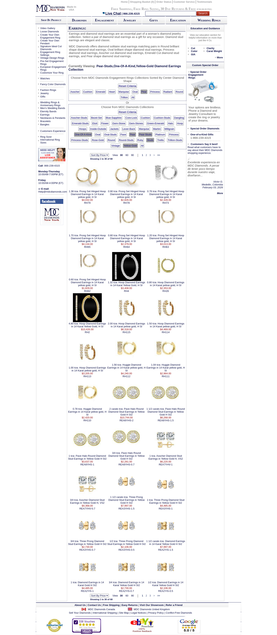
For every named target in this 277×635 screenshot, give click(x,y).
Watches (45, 78)
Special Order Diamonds (204, 128)
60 (126, 155)
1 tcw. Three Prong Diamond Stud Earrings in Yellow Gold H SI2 (165, 501)
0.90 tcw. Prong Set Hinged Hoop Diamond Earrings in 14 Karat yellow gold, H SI (126, 194)
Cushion (87, 91)
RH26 (166, 291)
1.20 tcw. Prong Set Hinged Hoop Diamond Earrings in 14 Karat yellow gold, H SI (165, 238)
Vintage (115, 145)
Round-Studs (126, 140)
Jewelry (129, 20)
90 (132, 155)
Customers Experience (53, 131)
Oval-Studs (110, 134)
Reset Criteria (127, 86)
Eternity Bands (48, 111)
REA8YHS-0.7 (126, 464)
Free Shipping (121, 9)
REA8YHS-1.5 (166, 420)
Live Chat (111, 13)
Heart (112, 91)
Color (194, 51)
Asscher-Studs (79, 117)
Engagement (104, 20)
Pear (144, 91)
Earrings (44, 114)
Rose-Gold (98, 140)
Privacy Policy (156, 612)
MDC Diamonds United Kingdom (152, 609)
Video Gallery (47, 28)
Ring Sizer (46, 136)
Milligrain (169, 128)
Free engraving (200, 9)
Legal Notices (138, 612)
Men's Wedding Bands (52, 108)
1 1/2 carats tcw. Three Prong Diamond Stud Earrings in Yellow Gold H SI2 (126, 500)
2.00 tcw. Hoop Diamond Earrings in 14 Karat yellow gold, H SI (126, 325)
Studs (150, 140)
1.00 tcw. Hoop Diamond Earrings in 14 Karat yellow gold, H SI (87, 369)
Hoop (180, 123)
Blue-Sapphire (114, 117)
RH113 (87, 376)
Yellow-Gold (130, 145)
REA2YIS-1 (87, 591)
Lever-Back (129, 128)
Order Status (163, 1)
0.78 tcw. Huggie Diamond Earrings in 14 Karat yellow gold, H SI (87, 411)
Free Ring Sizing (146, 9)
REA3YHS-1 (166, 508)
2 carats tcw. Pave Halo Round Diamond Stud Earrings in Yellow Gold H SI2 (126, 411)
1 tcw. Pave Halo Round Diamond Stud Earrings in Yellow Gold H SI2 (87, 457)
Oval (135, 91)
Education (178, 20)
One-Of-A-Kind (83, 134)
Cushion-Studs (162, 117)
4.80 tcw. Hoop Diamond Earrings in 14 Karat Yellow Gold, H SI (87, 325)
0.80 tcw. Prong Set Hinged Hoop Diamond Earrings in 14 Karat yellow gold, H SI (126, 238)
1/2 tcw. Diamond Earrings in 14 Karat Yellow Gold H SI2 (165, 584)
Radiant (168, 91)
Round (179, 91)
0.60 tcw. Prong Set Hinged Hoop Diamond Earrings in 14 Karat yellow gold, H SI (87, 282)
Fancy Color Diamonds (53, 84)
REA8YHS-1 (87, 464)
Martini (157, 128)
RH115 (126, 332)
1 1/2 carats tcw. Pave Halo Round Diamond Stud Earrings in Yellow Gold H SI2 (165, 411)
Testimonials (204, 1)
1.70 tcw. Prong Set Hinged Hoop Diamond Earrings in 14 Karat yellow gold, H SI (87, 238)
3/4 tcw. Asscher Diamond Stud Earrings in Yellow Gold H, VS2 (87, 501)
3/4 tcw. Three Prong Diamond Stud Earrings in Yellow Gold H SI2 (87, 542)
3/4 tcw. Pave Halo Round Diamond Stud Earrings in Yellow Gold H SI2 (126, 456)
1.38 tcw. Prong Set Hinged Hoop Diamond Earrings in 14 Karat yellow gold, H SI (87, 194)
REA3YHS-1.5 (126, 508)
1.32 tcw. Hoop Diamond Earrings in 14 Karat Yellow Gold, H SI (126, 284)
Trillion (124, 97)
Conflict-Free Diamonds (179, 612)
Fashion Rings (48, 90)
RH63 (166, 246)
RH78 (126, 202)
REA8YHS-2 (126, 420)
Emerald (100, 91)
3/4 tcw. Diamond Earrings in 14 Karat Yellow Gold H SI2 (126, 584)
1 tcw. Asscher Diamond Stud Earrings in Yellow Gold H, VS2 (166, 457)
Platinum (160, 134)
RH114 (165, 332)
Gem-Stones (136, 123)
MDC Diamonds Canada (101, 609)
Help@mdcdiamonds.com (52, 191)
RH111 (165, 376)
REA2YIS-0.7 (126, 591)
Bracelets (45, 121)
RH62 (87, 291)
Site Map (124, 612)
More (220, 57)
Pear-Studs (145, 134)
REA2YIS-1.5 (165, 549)
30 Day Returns (172, 9)
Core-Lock (131, 117)
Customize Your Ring (51, 72)
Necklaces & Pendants (52, 117)
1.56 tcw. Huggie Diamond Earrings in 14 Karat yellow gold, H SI (126, 367)
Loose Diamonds (49, 31)
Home (124, 1)
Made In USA (71, 8)
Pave (123, 134)
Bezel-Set (96, 117)
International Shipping (105, 612)
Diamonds (79, 20)
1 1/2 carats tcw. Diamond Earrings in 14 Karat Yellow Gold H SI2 (165, 542)
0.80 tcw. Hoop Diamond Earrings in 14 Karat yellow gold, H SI (165, 284)
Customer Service (184, 1)
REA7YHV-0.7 (87, 508)
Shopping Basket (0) (142, 1)
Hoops (82, 128)
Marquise (124, 91)
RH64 (126, 246)
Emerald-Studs (80, 123)
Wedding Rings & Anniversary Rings (50, 104)
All (133, 97)
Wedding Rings (209, 20)
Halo (170, 123)
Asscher (74, 91)
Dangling (179, 117)
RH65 (87, 246)
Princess (155, 91)
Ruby (140, 140)
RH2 (87, 332)
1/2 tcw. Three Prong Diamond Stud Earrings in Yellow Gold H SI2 (126, 542)
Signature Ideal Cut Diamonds (51, 48)
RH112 (126, 376)
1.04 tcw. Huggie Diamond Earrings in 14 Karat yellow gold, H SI (165, 367)
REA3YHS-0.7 (87, 549)
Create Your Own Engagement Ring (50, 36)
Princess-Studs (79, 140)
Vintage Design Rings (52, 57)
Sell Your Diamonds (80, 612)
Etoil (94, 123)
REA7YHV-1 (166, 464)
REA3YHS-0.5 (126, 549)
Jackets (114, 128)
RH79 (87, 202)
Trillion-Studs (175, 140)
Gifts (153, 20)
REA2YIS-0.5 (165, 591)
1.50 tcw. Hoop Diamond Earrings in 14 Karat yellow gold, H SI (165, 325)
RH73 (166, 202)
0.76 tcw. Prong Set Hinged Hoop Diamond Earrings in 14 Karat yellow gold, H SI (165, 194)
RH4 (126, 291)
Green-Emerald (155, 123)
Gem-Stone (119, 123)
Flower (105, 123)
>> (158, 155)
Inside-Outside (98, 128)
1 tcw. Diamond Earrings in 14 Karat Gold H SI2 (87, 584)
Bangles (44, 124)
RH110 (87, 420)
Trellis (160, 140)
